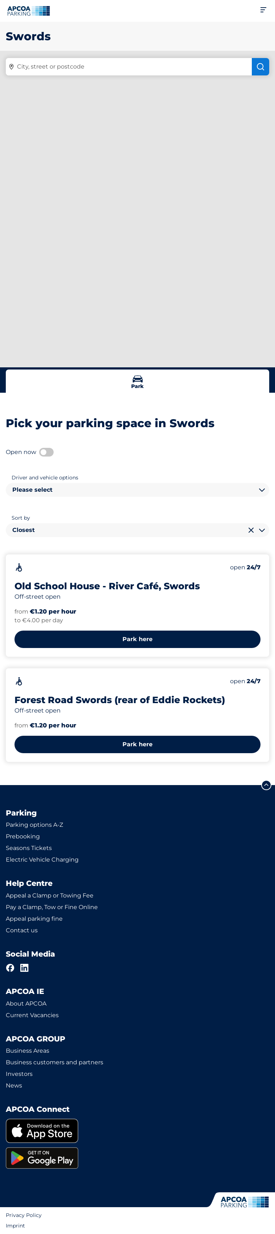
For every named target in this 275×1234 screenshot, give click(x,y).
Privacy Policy (24, 1215)
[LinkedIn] (24, 967)
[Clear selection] (251, 530)
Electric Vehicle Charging (42, 859)
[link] (137, 1131)
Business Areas (27, 1050)
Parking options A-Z (34, 824)
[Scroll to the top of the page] (266, 785)
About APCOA (26, 1003)
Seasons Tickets (29, 848)
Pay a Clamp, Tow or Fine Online (52, 907)
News (14, 1085)
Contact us (22, 930)
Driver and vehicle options (45, 477)
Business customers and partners (54, 1062)
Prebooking (23, 836)
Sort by (21, 518)
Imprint (15, 1225)
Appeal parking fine (34, 918)
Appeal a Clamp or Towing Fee (49, 895)
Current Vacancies (32, 1015)
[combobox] (137, 490)
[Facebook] (10, 967)
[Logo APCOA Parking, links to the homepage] (28, 11)
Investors (19, 1073)
